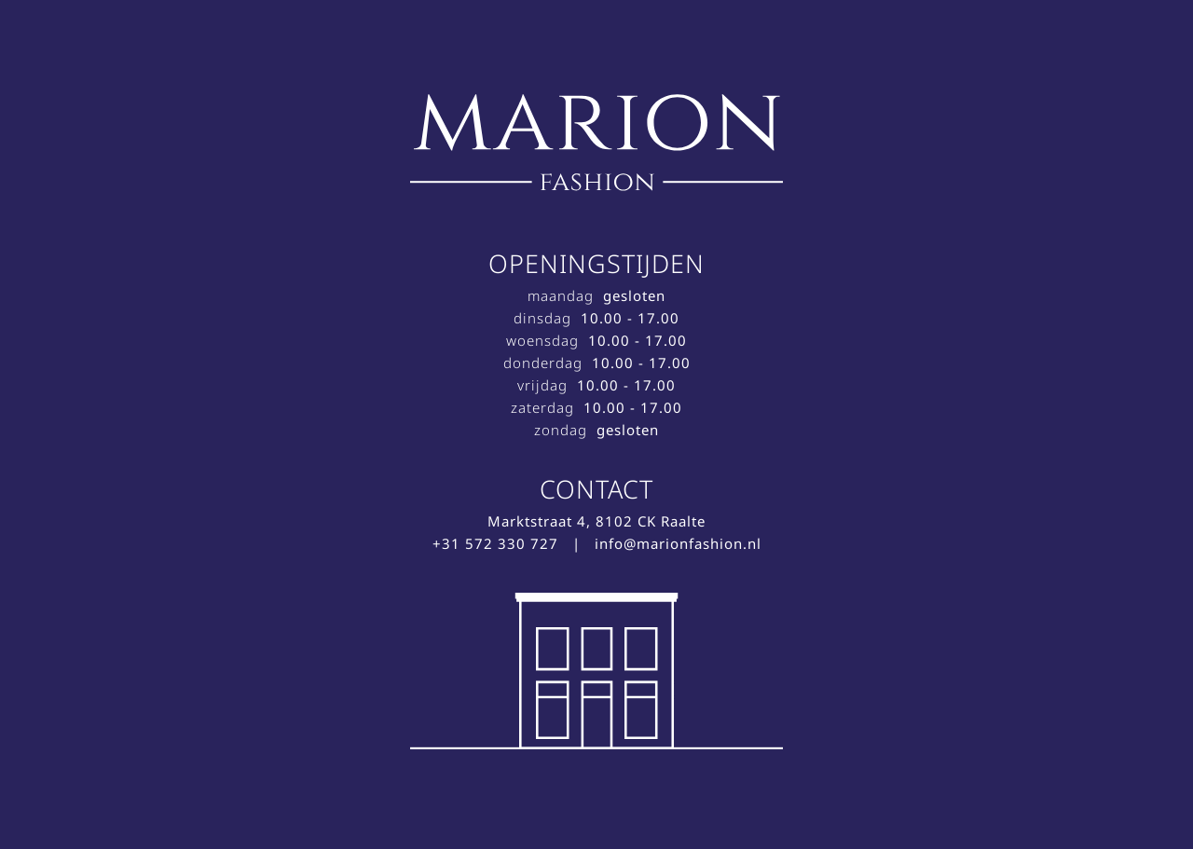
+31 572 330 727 (495, 543)
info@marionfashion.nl (678, 543)
